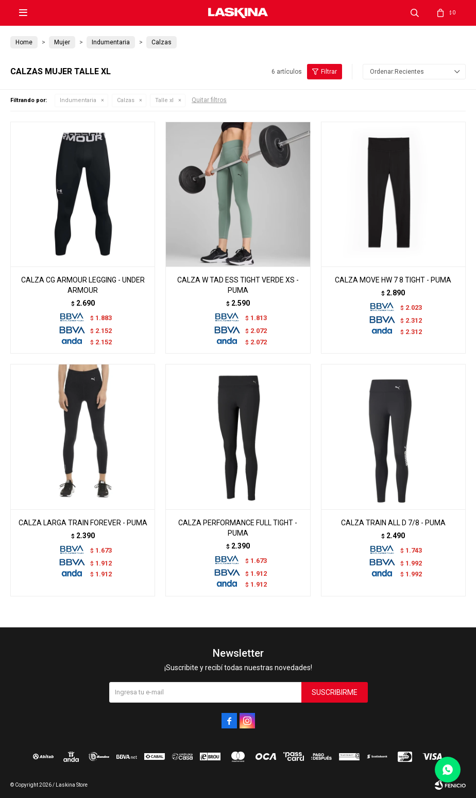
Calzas (125, 100)
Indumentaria (78, 100)
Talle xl (164, 100)
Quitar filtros (209, 100)
